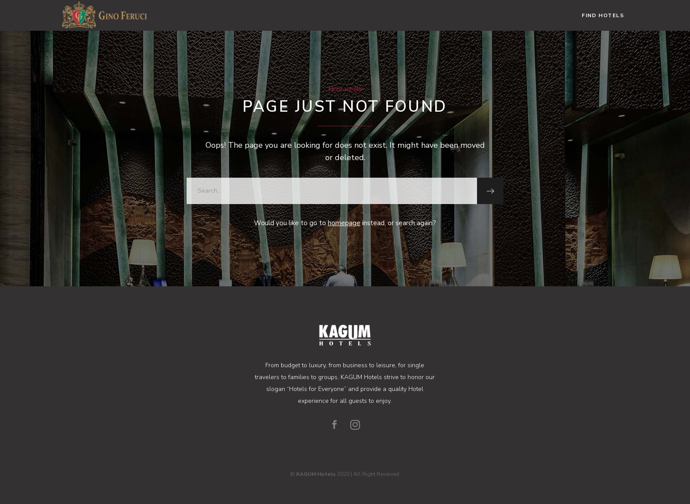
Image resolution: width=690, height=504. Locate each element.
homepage (344, 223)
